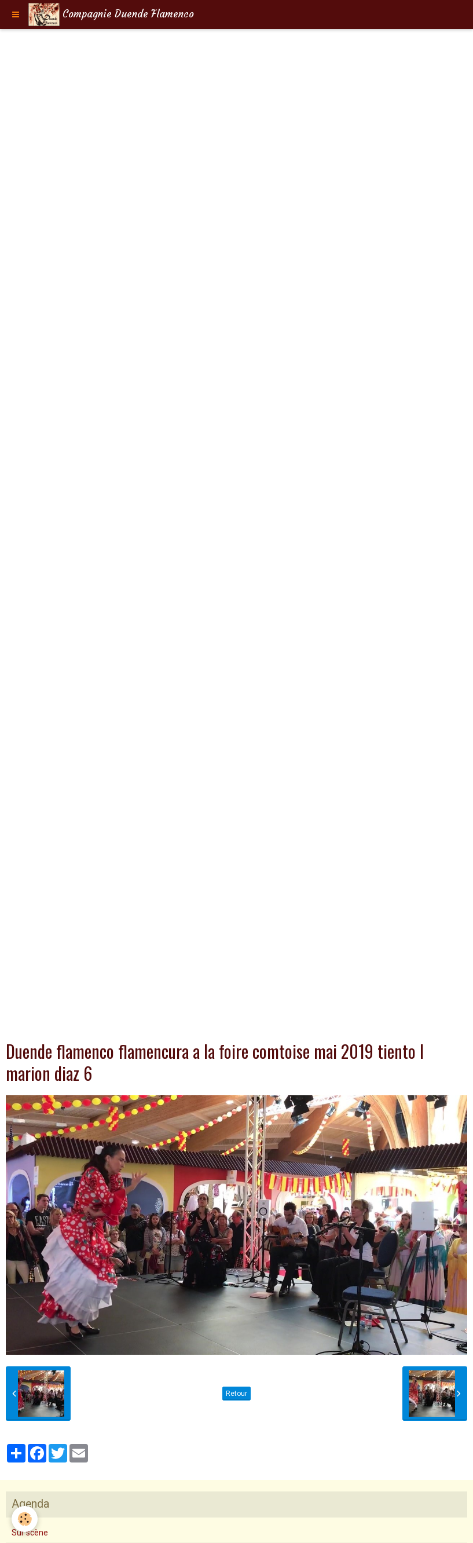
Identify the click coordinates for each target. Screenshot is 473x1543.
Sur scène (30, 1532)
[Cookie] (25, 1519)
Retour (236, 1394)
